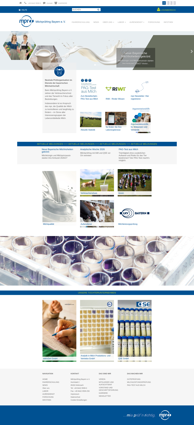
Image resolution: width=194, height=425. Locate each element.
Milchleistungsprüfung (127, 224)
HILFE (22, 10)
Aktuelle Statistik (88, 130)
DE (164, 3)
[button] (2, 50)
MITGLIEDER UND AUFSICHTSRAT (106, 383)
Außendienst (86, 224)
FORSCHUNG (154, 22)
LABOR (45, 391)
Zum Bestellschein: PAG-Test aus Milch (89, 97)
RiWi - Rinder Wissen (115, 99)
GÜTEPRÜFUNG (133, 379)
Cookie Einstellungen (79, 400)
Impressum (75, 394)
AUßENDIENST (48, 394)
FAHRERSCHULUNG (81, 22)
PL (171, 3)
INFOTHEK (168, 22)
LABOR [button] (122, 22)
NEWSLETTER (105, 396)
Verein (121, 193)
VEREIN (102, 379)
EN (167, 3)
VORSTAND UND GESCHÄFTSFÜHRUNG (108, 389)
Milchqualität (48, 224)
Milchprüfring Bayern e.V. (80, 379)
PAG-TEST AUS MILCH (136, 385)
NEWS (96, 22)
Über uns (45, 388)
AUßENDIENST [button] (137, 22)
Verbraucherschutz (89, 193)
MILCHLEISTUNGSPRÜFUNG (139, 382)
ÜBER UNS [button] (108, 22)
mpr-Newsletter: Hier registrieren (140, 97)
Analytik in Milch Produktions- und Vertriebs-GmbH (95, 357)
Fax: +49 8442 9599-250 (80, 391)
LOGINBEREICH (166, 9)
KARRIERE (103, 393)
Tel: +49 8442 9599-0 (79, 388)
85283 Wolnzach (77, 385)
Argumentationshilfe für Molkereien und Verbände (139, 127)
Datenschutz (75, 397)
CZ (174, 3)
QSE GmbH (123, 359)
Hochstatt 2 (75, 382)
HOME (45, 379)
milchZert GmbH (50, 359)
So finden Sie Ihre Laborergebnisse (113, 128)
